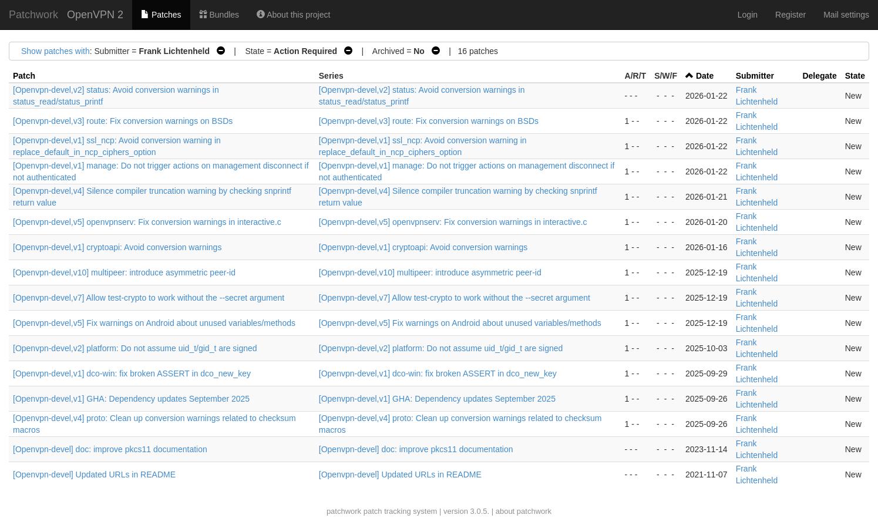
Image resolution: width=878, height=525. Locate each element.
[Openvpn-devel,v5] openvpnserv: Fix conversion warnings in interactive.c (147, 222)
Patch (24, 75)
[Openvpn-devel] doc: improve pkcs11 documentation (110, 449)
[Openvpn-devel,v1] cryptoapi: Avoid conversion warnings (117, 247)
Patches (161, 14)
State (855, 75)
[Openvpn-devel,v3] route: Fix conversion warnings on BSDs (123, 121)
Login (748, 14)
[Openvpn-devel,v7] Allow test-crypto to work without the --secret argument (148, 297)
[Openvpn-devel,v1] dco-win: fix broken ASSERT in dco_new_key (132, 373)
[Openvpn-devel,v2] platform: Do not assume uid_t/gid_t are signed (135, 348)
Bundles (219, 14)
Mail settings (846, 14)
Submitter (755, 75)
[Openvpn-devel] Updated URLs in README (94, 474)
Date (705, 75)
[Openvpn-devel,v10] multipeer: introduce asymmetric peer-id (124, 272)
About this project (293, 14)
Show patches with (55, 51)
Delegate (819, 75)
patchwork (344, 511)
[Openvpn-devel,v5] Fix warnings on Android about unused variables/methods (154, 323)
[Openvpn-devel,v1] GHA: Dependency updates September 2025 (131, 398)
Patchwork (33, 15)
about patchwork (523, 511)
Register (790, 14)
